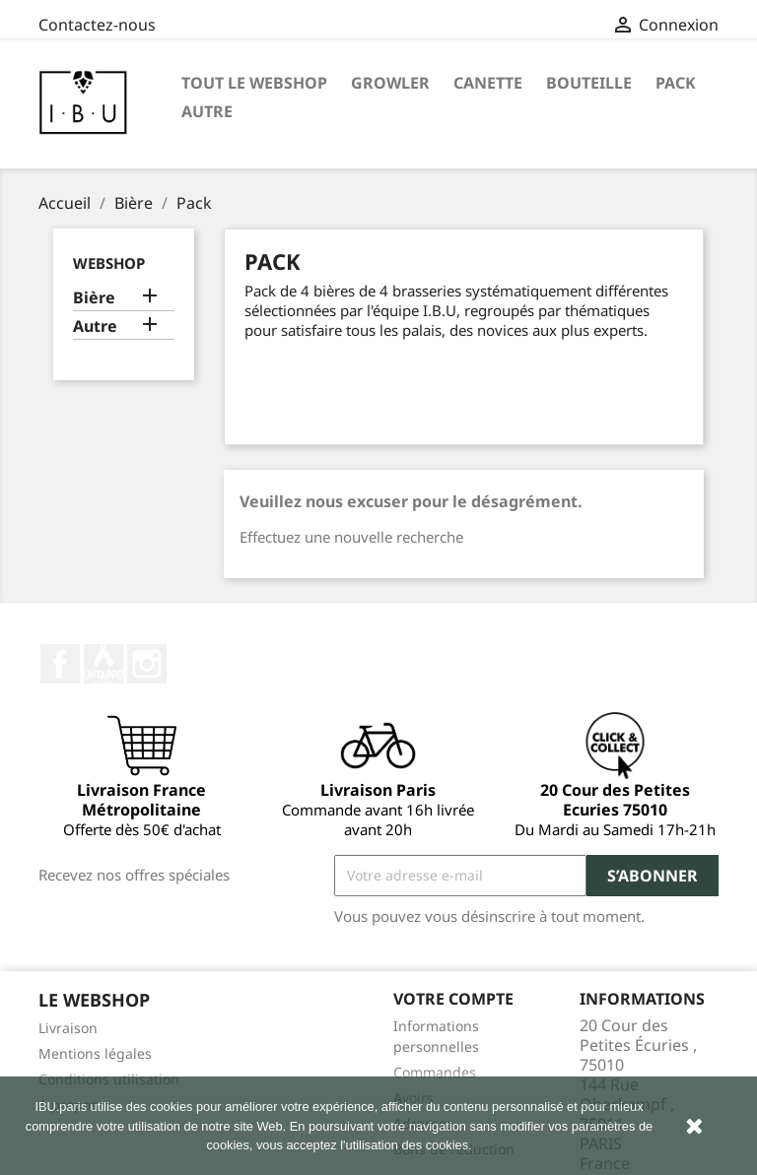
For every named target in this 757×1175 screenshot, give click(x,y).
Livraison (68, 1027)
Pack (675, 83)
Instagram (147, 664)
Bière (94, 298)
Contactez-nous (97, 24)
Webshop (109, 263)
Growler (390, 83)
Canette (487, 83)
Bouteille (589, 83)
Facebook (60, 664)
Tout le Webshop (254, 83)
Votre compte (453, 999)
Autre (207, 111)
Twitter (103, 664)
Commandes (434, 1072)
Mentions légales (95, 1053)
